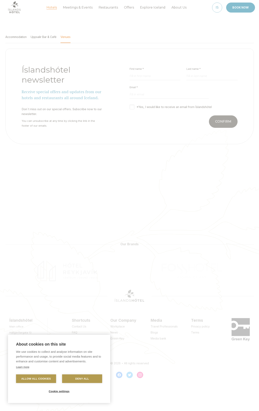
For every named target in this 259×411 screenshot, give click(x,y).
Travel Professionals (164, 325)
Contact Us (79, 325)
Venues (65, 35)
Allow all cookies (36, 378)
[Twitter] (129, 373)
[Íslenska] (217, 6)
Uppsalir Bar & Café (43, 35)
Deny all (82, 378)
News (114, 331)
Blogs (154, 331)
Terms (195, 331)
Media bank (158, 337)
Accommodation (16, 35)
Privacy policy (200, 325)
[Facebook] (119, 373)
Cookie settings (59, 391)
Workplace (117, 325)
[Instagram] (140, 373)
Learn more (22, 367)
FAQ (74, 331)
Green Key (117, 337)
